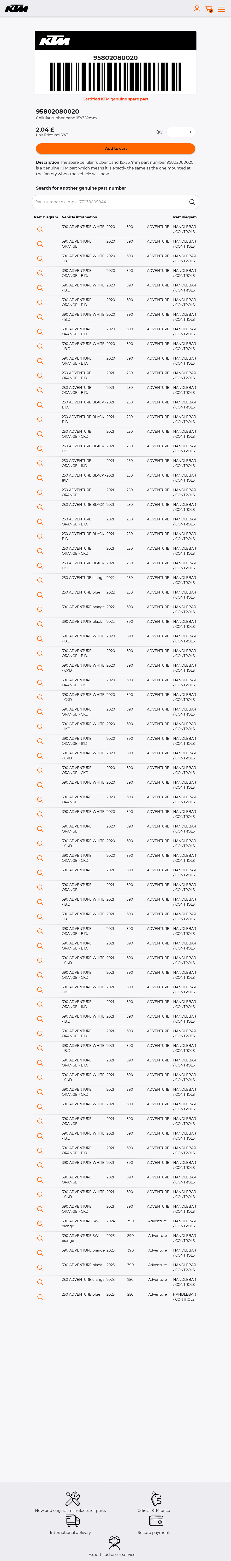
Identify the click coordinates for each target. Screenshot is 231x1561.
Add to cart (115, 148)
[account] (198, 8)
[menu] (221, 8)
